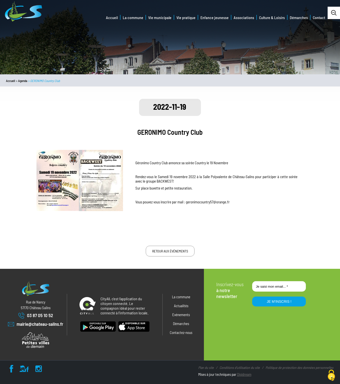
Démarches (299, 17)
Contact (319, 17)
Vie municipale (159, 17)
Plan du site (206, 367)
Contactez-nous (181, 332)
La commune (133, 17)
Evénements (181, 314)
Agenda (22, 81)
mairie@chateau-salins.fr (35, 324)
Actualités (181, 305)
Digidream (244, 374)
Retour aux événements (170, 251)
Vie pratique (185, 17)
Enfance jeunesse (214, 17)
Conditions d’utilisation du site (239, 367)
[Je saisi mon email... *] (279, 286)
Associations (244, 17)
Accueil (112, 17)
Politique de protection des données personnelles (299, 367)
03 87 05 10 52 (35, 315)
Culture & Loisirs (272, 17)
